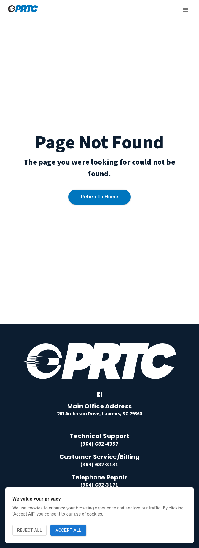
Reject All (29, 530)
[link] (100, 394)
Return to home (99, 197)
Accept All (68, 530)
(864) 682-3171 (99, 485)
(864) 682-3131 (99, 464)
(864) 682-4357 (99, 444)
